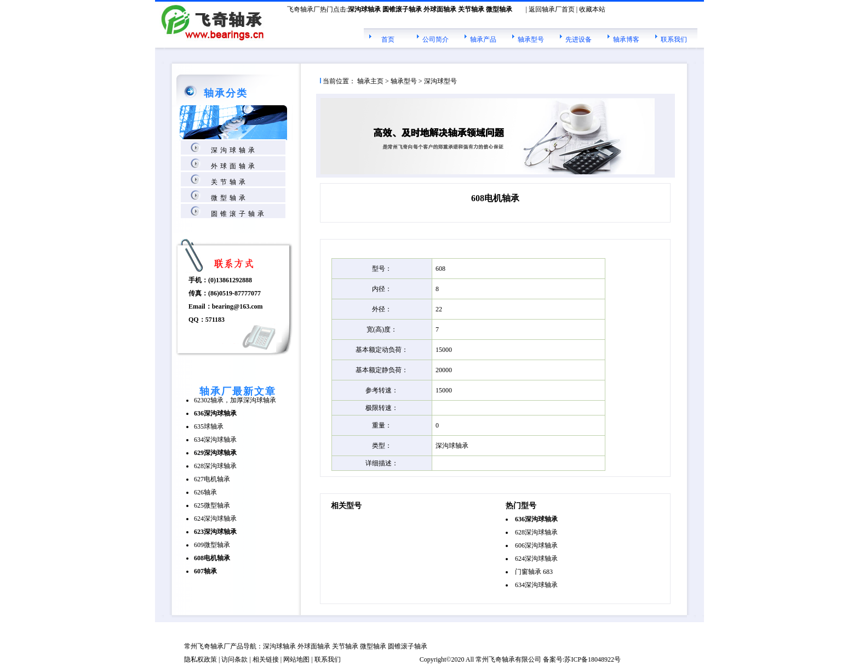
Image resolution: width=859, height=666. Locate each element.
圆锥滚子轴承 (239, 214)
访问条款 (234, 659)
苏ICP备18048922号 (592, 659)
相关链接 (266, 659)
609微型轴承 (212, 545)
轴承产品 (483, 39)
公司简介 (435, 39)
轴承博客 (626, 39)
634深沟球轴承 (215, 439)
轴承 (508, 659)
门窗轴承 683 (534, 572)
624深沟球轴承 (215, 518)
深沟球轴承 (234, 150)
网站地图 (296, 659)
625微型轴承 (212, 505)
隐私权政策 (200, 659)
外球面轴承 (234, 166)
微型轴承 (229, 198)
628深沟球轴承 (215, 466)
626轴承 (205, 492)
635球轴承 (209, 426)
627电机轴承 (212, 479)
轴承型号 (531, 39)
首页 (387, 39)
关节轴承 (229, 182)
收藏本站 (592, 9)
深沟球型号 (440, 81)
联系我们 (674, 39)
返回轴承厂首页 (552, 9)
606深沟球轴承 (536, 545)
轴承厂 (220, 646)
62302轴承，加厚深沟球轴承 (235, 400)
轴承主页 (370, 81)
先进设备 (578, 39)
